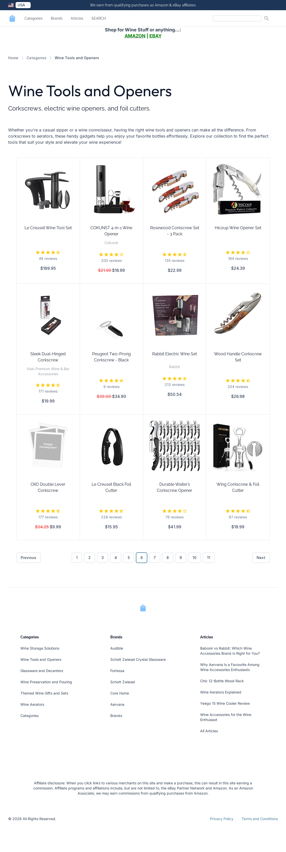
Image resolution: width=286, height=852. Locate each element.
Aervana (117, 704)
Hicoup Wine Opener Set (238, 227)
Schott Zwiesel (122, 682)
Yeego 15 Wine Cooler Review (225, 703)
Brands (57, 18)
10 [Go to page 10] (194, 557)
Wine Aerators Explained (220, 692)
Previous (28, 557)
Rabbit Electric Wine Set (174, 353)
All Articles (209, 731)
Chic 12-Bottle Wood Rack (222, 681)
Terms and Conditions (260, 819)
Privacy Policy (221, 819)
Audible (116, 648)
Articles (77, 18)
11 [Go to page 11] (208, 557)
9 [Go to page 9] (181, 557)
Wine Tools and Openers (40, 659)
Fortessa (117, 670)
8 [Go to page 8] (167, 557)
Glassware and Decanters (41, 670)
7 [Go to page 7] (154, 557)
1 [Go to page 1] (77, 557)
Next (261, 557)
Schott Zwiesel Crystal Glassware (138, 659)
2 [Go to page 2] (89, 557)
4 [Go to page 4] (115, 557)
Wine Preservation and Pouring (46, 682)
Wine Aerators (32, 704)
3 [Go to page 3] (102, 557)
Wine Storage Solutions (39, 648)
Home (13, 58)
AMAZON (135, 36)
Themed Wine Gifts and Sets (44, 693)
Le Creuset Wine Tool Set (48, 227)
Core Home (119, 693)
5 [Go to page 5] (129, 557)
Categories (34, 18)
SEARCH (98, 18)
